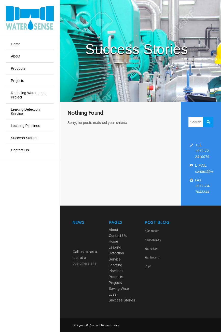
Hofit (148, 266)
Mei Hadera (152, 257)
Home (113, 241)
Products (116, 277)
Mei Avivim (151, 248)
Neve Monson (153, 239)
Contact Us (118, 236)
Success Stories (122, 300)
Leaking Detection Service (116, 253)
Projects (115, 283)
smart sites (112, 325)
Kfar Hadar (152, 231)
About (113, 230)
